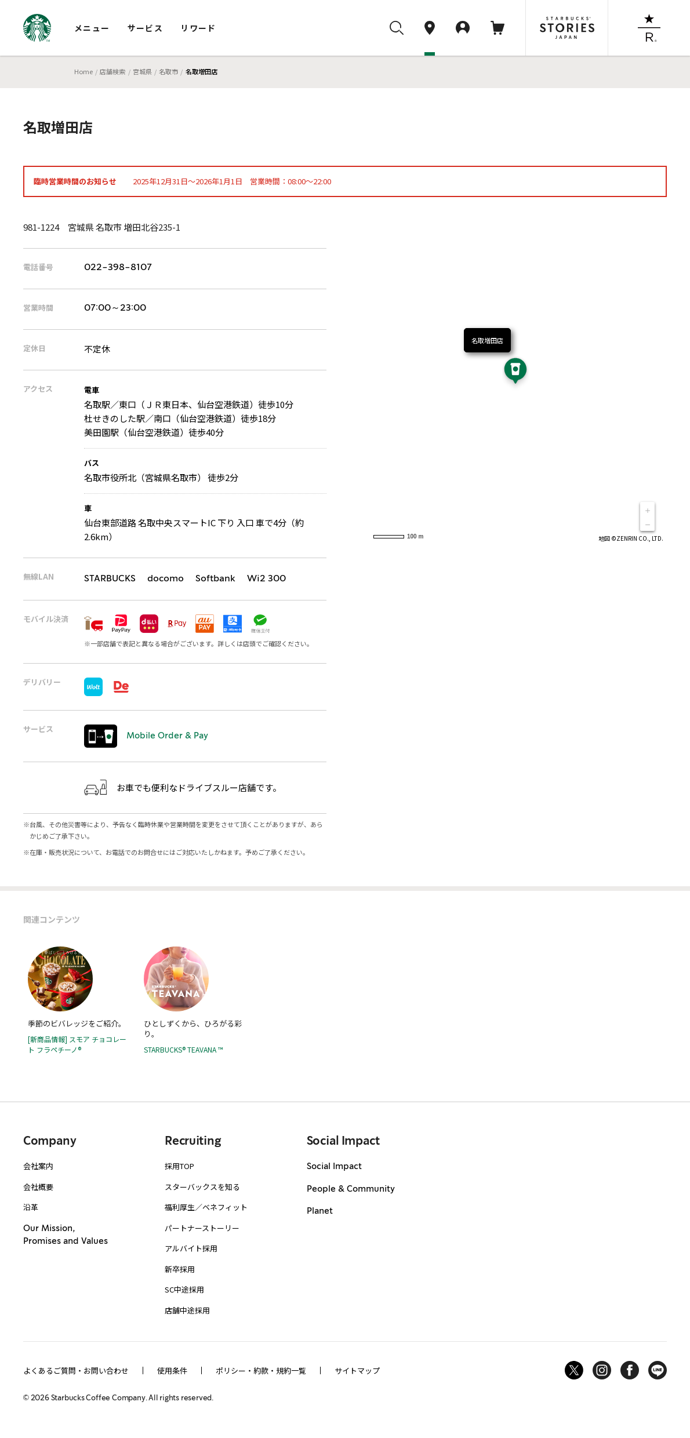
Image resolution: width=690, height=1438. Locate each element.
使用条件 (172, 1370)
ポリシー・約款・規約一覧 (261, 1370)
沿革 (30, 1207)
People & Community (351, 1189)
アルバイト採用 (191, 1248)
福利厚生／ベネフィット (206, 1207)
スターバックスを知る (202, 1186)
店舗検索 (112, 71)
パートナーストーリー (202, 1227)
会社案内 (38, 1165)
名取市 (168, 71)
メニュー (92, 28)
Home (83, 71)
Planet (320, 1211)
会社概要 (38, 1186)
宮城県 (142, 71)
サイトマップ (357, 1370)
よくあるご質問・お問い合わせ (76, 1370)
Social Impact (334, 1167)
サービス (146, 28)
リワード (198, 28)
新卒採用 (180, 1269)
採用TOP (179, 1165)
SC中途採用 (184, 1289)
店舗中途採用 (187, 1310)
